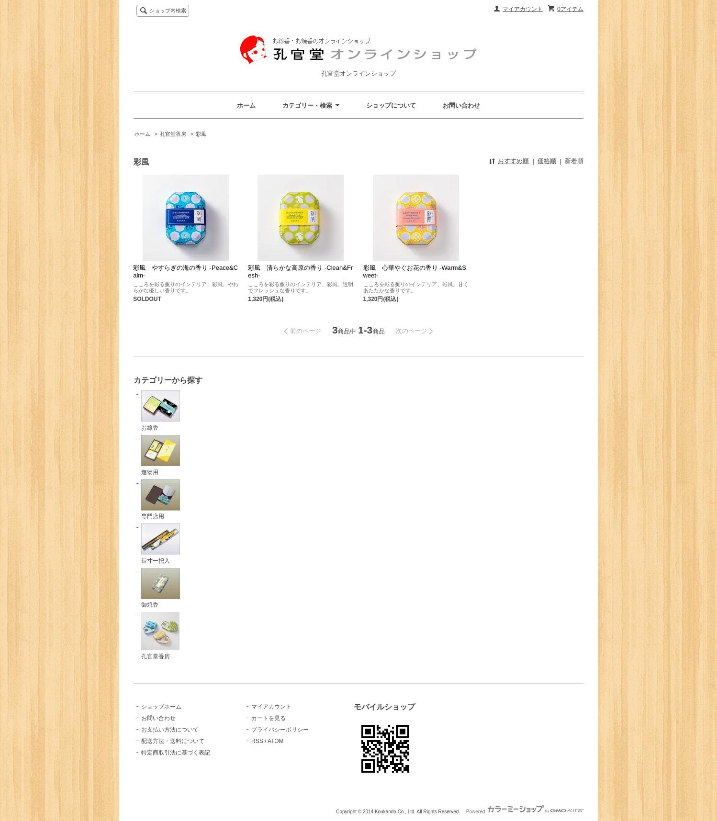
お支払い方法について (170, 729)
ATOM (276, 741)
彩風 (201, 134)
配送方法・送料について (172, 741)
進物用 (160, 455)
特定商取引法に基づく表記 (175, 752)
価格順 (547, 161)
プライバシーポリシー (280, 729)
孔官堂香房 (173, 134)
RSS (257, 741)
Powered (524, 811)
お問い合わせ (461, 105)
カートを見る (268, 718)
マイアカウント (523, 9)
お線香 (160, 410)
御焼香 (160, 588)
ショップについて (391, 105)
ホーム (246, 105)
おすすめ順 (513, 161)
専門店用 (160, 499)
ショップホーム (161, 706)
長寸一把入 (160, 543)
